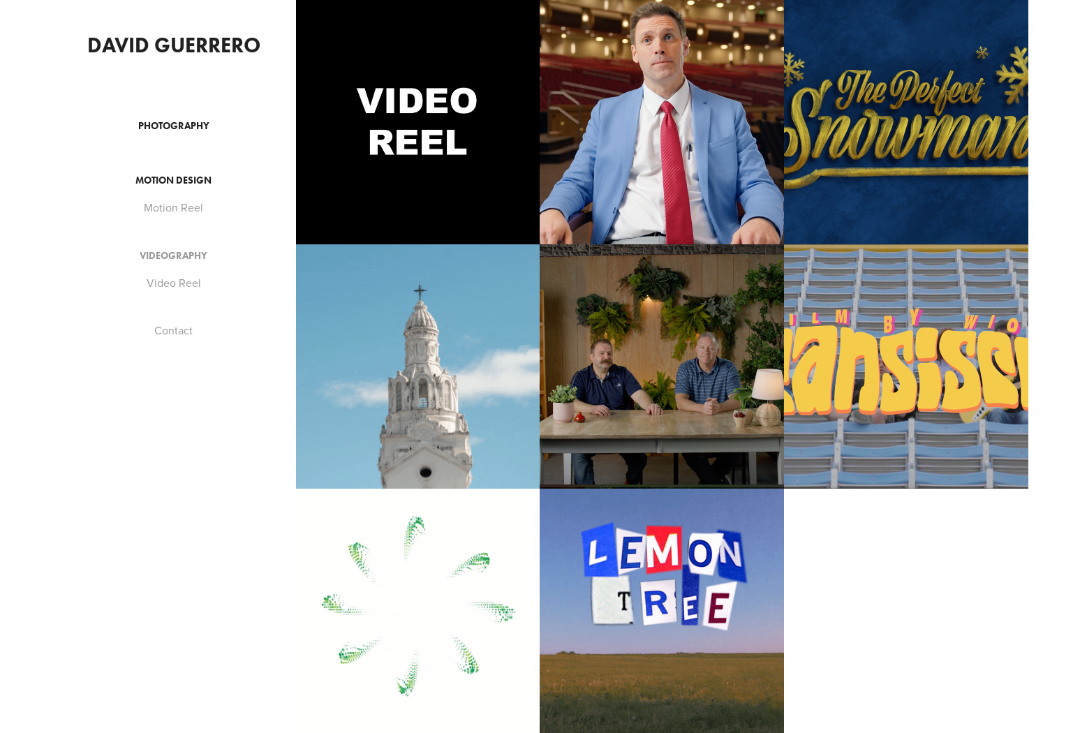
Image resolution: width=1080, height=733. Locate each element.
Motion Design (173, 180)
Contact (173, 330)
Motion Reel (173, 207)
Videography (173, 256)
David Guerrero (173, 45)
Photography (173, 126)
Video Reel (174, 282)
